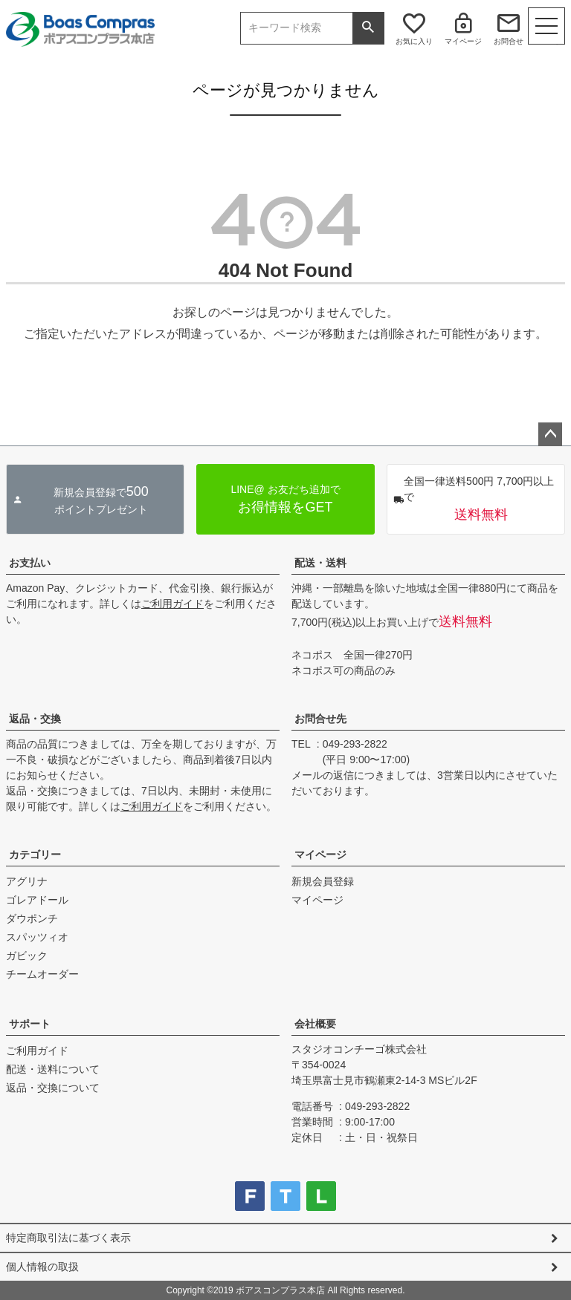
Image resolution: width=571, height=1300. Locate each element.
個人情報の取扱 (42, 1267)
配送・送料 (320, 563)
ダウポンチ (32, 918)
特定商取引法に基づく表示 (68, 1238)
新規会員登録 (322, 881)
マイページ (463, 41)
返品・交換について (53, 1088)
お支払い (30, 563)
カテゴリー (35, 854)
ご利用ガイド (172, 604)
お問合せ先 (320, 719)
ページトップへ (550, 434)
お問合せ (508, 41)
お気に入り (414, 41)
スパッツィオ (37, 937)
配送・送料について (53, 1069)
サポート (30, 1024)
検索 (368, 28)
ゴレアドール (37, 900)
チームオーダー (42, 974)
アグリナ (27, 881)
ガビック (27, 955)
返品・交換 (35, 719)
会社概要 (315, 1024)
